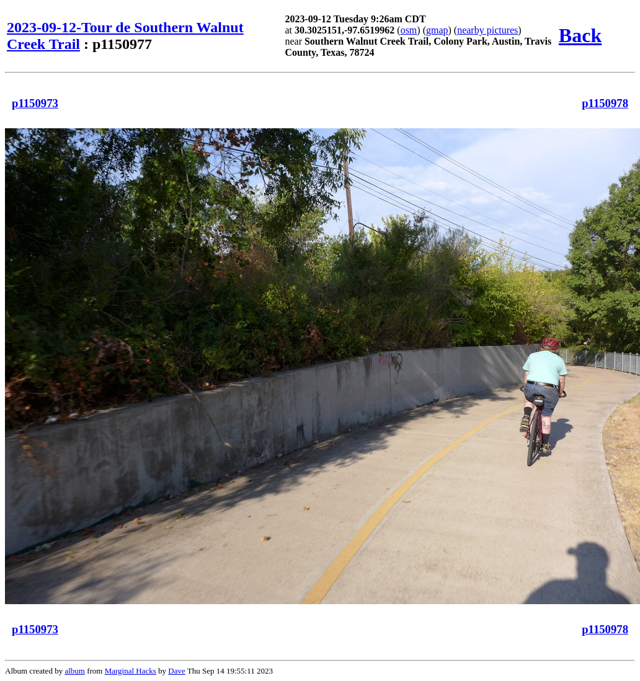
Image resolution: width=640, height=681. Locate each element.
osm (409, 30)
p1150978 (605, 103)
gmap (437, 30)
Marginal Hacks (130, 670)
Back (580, 35)
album (74, 670)
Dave (176, 670)
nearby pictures (487, 30)
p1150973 (35, 103)
